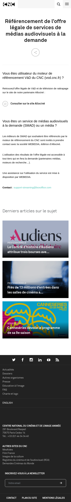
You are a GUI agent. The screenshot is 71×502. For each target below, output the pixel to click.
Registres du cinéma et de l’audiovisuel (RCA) (25, 459)
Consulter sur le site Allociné (28, 103)
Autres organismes (13, 377)
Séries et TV (14, 323)
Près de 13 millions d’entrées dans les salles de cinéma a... (33, 289)
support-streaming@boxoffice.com (32, 187)
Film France (8, 453)
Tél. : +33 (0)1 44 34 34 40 (15, 436)
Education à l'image (13, 385)
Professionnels (16, 242)
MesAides (7, 449)
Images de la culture (13, 456)
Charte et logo (10, 393)
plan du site (29, 497)
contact (11, 497)
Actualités (8, 369)
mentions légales (53, 497)
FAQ (4, 389)
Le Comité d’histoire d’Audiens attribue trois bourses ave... (30, 249)
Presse (6, 381)
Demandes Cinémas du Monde (18, 463)
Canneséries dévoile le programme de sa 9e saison (33, 330)
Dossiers (7, 373)
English (7, 402)
